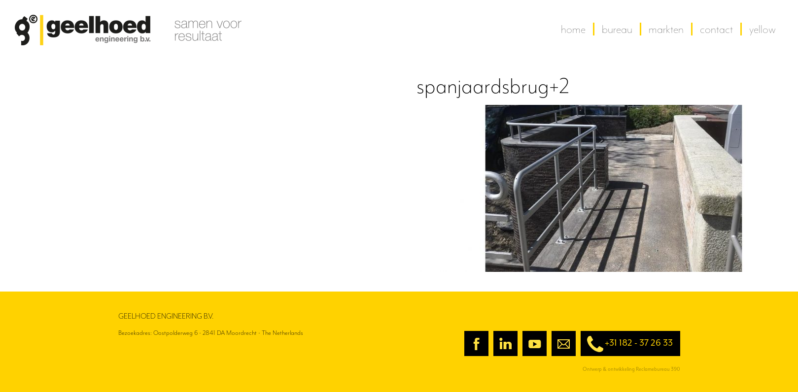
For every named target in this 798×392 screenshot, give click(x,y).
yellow (762, 29)
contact (716, 29)
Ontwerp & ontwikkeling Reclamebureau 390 (631, 369)
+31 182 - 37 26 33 (627, 344)
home (573, 29)
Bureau (617, 29)
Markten (666, 29)
